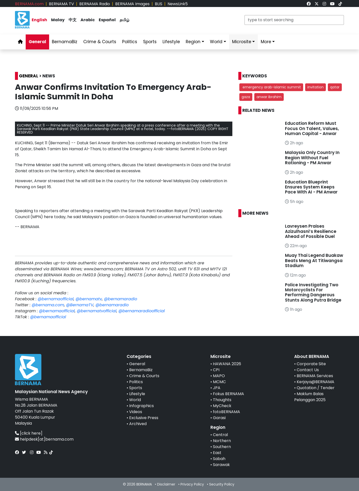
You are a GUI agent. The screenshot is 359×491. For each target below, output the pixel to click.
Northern (222, 441)
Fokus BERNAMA (228, 394)
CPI (216, 370)
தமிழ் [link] (124, 20)
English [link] (39, 20)
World (135, 400)
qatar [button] (335, 87)
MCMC (219, 382)
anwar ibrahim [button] (269, 96)
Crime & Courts (144, 376)
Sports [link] (150, 42)
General (137, 364)
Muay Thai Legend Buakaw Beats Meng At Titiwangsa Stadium (314, 260)
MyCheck (222, 406)
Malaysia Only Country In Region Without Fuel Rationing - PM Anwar (312, 158)
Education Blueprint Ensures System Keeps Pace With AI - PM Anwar (311, 187)
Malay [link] (58, 20)
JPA (216, 388)
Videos (135, 412)
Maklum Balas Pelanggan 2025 (310, 397)
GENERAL (28, 76)
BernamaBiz (141, 370)
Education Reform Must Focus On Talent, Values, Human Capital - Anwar (312, 128)
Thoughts (222, 400)
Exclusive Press (143, 418)
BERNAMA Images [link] (132, 4)
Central (220, 435)
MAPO (219, 376)
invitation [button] (315, 87)
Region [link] (193, 42)
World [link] (216, 42)
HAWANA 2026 (227, 364)
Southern (222, 447)
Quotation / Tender (316, 388)
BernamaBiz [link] (64, 42)
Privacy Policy (192, 484)
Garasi (219, 418)
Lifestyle (137, 394)
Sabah (219, 459)
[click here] (31, 433)
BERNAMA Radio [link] (94, 4)
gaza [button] (246, 96)
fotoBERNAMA (226, 412)
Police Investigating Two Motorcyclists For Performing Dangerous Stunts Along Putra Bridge (313, 292)
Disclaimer (166, 484)
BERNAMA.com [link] (29, 4)
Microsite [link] (241, 42)
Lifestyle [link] (171, 42)
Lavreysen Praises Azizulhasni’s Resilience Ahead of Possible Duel (310, 231)
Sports (135, 388)
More (266, 42)
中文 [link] (73, 20)
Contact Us (308, 370)
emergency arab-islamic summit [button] (271, 87)
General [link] (37, 42)
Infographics (141, 406)
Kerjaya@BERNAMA (315, 382)
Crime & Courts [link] (99, 42)
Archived (138, 424)
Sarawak (221, 465)
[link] (309, 4)
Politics (136, 382)
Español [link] (107, 20)
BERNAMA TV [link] (61, 4)
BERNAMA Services (315, 376)
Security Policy (221, 484)
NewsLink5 (178, 4)
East (217, 453)
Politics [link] (129, 42)
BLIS (158, 4)
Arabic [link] (88, 20)
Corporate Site (311, 364)
